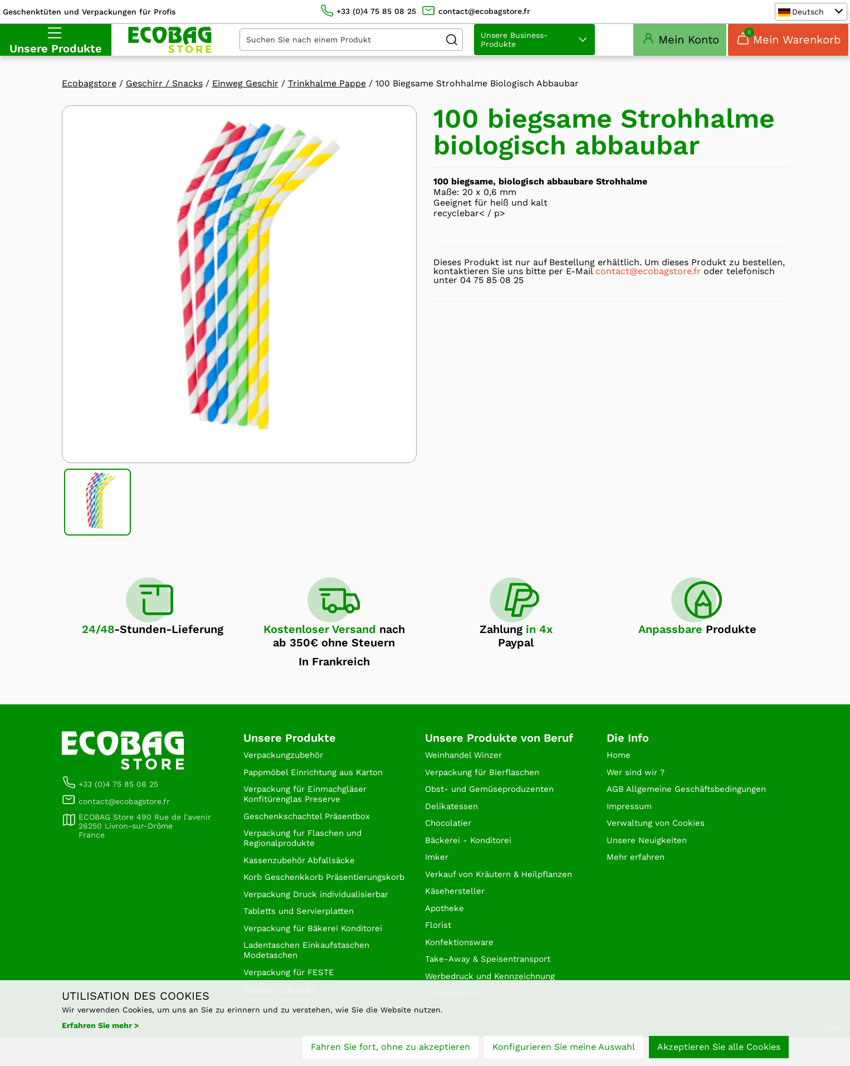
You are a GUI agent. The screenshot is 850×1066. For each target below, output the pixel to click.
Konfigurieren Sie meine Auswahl (563, 1048)
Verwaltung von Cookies (659, 849)
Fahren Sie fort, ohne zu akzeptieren (390, 1048)
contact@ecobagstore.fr (648, 284)
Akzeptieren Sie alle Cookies (718, 1048)
